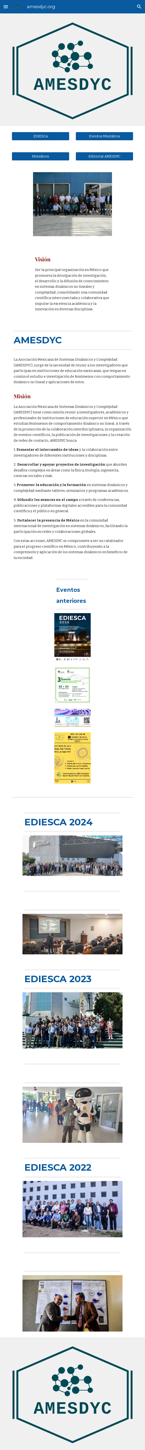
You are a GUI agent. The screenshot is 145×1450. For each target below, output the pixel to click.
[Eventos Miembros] (104, 136)
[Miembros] (40, 156)
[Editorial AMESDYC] (104, 156)
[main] (72, 284)
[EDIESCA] (40, 136)
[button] (5, 6)
